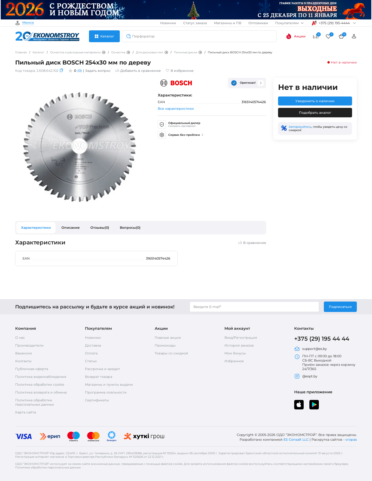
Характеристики (36, 227)
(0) (79, 71)
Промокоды (165, 345)
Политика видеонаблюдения (40, 377)
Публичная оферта (31, 369)
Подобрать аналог (315, 112)
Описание (70, 227)
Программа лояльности (106, 392)
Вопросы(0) (130, 227)
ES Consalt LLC (296, 439)
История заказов (239, 345)
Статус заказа (195, 23)
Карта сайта (25, 412)
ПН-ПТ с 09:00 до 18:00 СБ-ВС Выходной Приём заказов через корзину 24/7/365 (324, 362)
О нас (20, 337)
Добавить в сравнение (138, 71)
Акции (296, 36)
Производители (29, 345)
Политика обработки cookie (39, 384)
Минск (28, 23)
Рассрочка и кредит (102, 369)
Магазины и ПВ (227, 23)
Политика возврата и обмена (41, 392)
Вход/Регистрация (240, 337)
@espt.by (305, 376)
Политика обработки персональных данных (34, 402)
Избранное (234, 361)
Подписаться (340, 307)
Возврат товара (98, 377)
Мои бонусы (235, 353)
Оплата (91, 353)
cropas (351, 439)
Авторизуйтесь (300, 126)
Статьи (91, 361)
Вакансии (23, 353)
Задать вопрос (98, 71)
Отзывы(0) (99, 227)
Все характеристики (176, 108)
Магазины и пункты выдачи (109, 384)
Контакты (23, 361)
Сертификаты (97, 400)
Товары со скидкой (171, 353)
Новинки (168, 23)
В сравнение (252, 243)
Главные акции (168, 337)
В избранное (180, 71)
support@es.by (310, 349)
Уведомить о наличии (315, 101)
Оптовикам (258, 23)
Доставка (93, 345)
